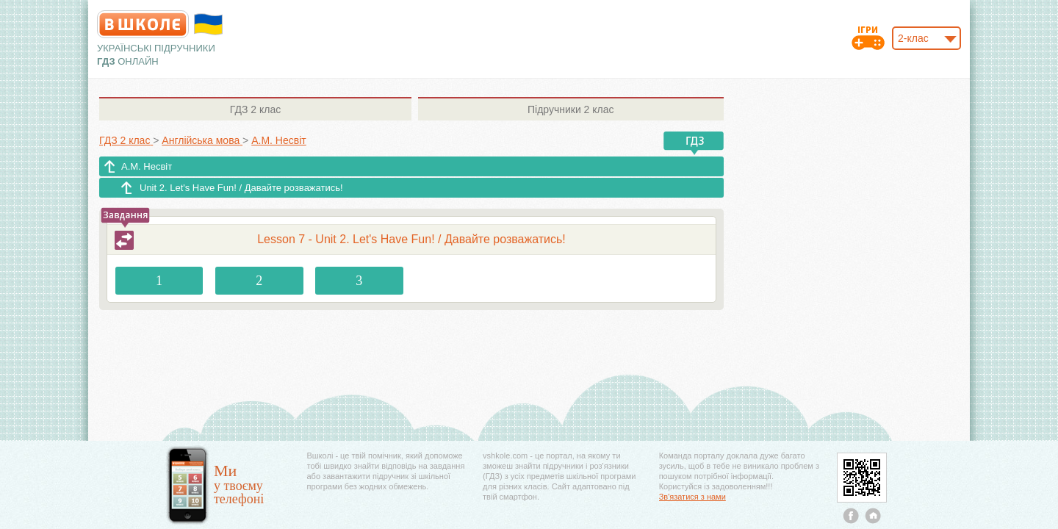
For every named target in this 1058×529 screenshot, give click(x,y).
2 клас (255, 109)
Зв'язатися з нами (692, 496)
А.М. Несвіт (146, 166)
